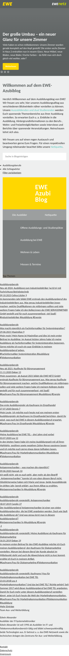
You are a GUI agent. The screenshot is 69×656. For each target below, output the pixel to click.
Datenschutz (6, 650)
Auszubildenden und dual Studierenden (32, 110)
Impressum (5, 654)
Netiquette (56, 146)
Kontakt (4, 646)
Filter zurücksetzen (12, 172)
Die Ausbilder (19, 214)
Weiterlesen (10, 66)
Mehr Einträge (7, 606)
